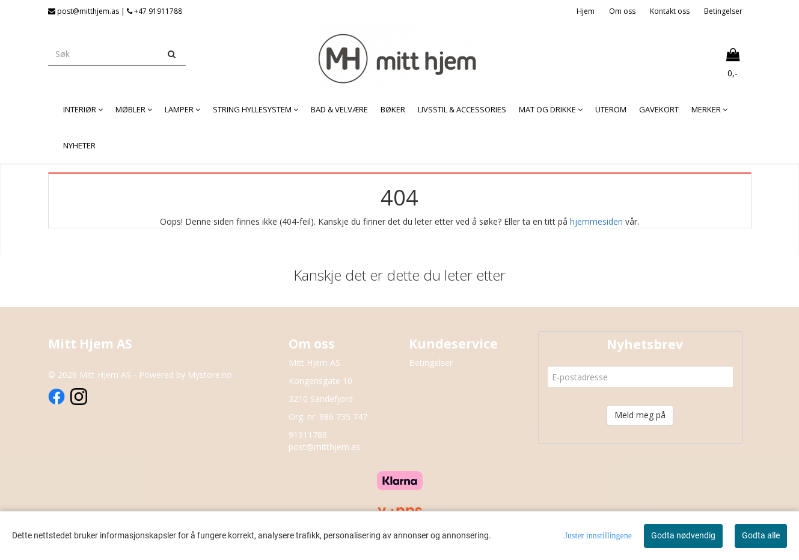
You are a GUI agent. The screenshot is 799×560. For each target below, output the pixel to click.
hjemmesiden (596, 221)
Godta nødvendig (683, 535)
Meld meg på (640, 415)
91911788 (308, 434)
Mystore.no (210, 374)
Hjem (586, 11)
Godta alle (761, 535)
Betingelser (723, 11)
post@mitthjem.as (324, 446)
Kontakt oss (670, 11)
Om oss (622, 11)
